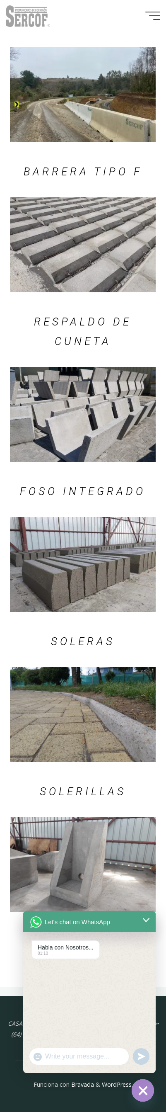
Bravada (82, 1084)
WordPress (117, 1084)
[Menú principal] (152, 16)
